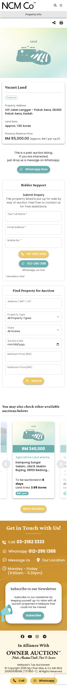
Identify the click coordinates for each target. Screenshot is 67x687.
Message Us (19, 560)
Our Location (53, 560)
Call (18, 681)
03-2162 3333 (33, 254)
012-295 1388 (33, 263)
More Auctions (33, 509)
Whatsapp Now (33, 169)
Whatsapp (43, 681)
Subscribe (33, 615)
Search (34, 381)
